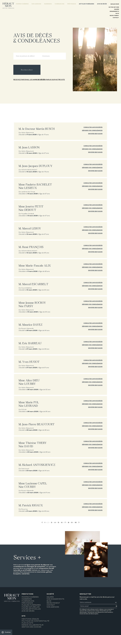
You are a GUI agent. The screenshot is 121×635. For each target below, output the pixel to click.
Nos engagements (55, 599)
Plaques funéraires (31, 605)
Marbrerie (48, 4)
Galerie (116, 9)
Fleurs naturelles (31, 607)
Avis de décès (102, 4)
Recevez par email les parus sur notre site (39, 80)
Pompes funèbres (22, 4)
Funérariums (59, 4)
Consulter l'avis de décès (93, 127)
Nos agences (36, 4)
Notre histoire (114, 7)
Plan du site (27, 623)
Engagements (114, 11)
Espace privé (115, 4)
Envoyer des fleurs (95, 134)
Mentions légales (30, 619)
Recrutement (114, 15)
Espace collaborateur (32, 625)
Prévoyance (71, 4)
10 (76, 523)
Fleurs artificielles (31, 609)
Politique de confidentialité (35, 621)
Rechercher (27, 70)
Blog (117, 13)
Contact (116, 17)
